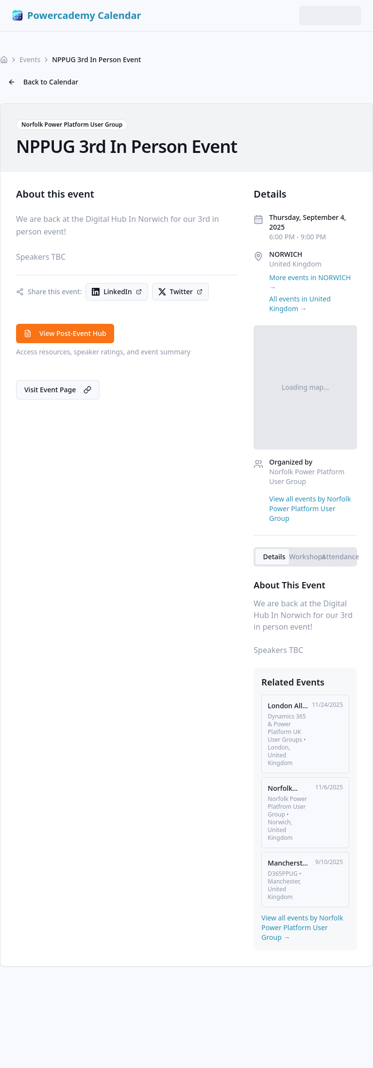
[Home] (4, 60)
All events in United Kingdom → (299, 303)
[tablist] (305, 557)
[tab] (271, 557)
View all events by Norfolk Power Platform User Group (310, 508)
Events (29, 59)
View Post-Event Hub (65, 333)
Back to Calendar (43, 81)
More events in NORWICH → (310, 282)
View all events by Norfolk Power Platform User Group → (302, 927)
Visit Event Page (57, 389)
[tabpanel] (305, 617)
